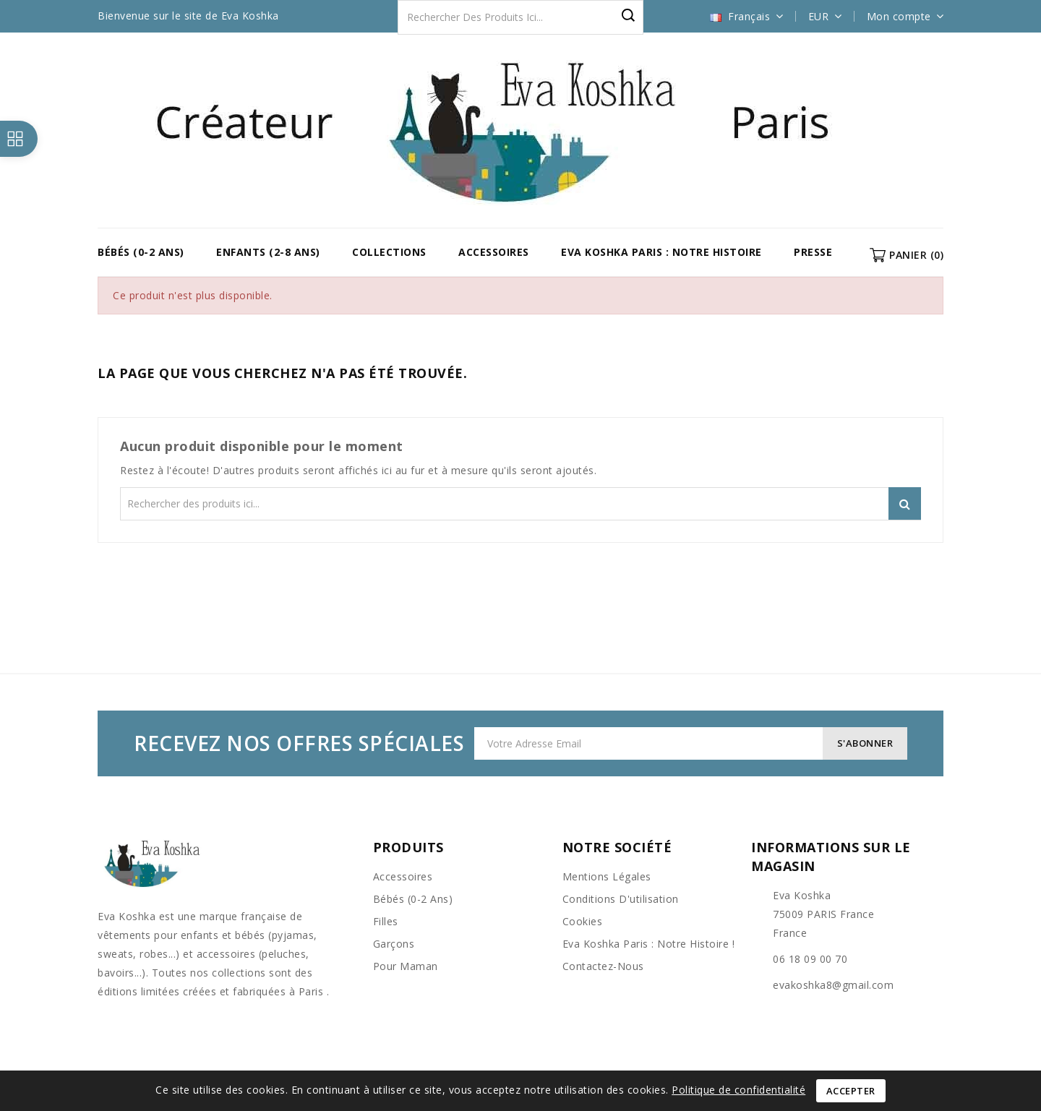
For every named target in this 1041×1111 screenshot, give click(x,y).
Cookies (582, 921)
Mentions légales (606, 876)
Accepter (850, 1090)
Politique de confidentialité (738, 1090)
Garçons (394, 944)
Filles (385, 921)
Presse (813, 252)
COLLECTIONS (389, 252)
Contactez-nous (603, 966)
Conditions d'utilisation (620, 899)
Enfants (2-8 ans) (268, 252)
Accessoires (493, 252)
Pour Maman (405, 966)
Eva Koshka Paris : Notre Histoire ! (648, 944)
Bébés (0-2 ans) (141, 252)
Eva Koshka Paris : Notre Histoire (661, 252)
